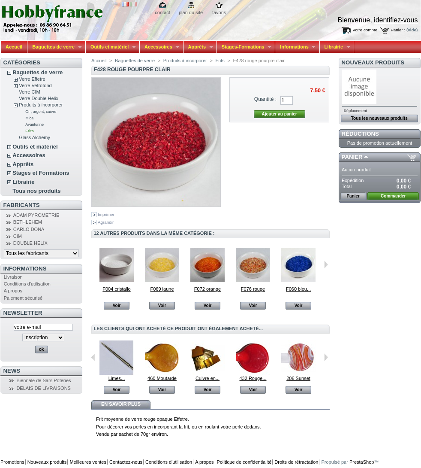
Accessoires (159, 47)
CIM (17, 236)
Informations (295, 47)
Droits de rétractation (296, 462)
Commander (393, 196)
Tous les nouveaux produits (379, 118)
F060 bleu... (298, 289)
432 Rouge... (253, 378)
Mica (29, 118)
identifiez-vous (396, 20)
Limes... (116, 378)
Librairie (335, 47)
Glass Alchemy (34, 137)
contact (162, 12)
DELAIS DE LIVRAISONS (43, 388)
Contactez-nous (125, 462)
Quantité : (265, 99)
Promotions (12, 462)
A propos (13, 290)
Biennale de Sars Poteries (43, 380)
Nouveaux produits (373, 62)
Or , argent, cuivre (40, 111)
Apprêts (198, 47)
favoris (219, 12)
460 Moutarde (162, 378)
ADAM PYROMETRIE (36, 215)
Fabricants (21, 205)
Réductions (360, 134)
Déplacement (355, 111)
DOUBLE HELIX (30, 243)
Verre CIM (29, 91)
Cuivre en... (207, 378)
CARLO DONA (29, 229)
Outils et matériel (111, 47)
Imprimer (106, 214)
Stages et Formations (40, 173)
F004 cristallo (116, 289)
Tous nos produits (36, 191)
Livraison (13, 277)
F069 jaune (162, 289)
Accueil (14, 46)
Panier (352, 157)
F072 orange (207, 289)
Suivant (326, 264)
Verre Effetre (32, 79)
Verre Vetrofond (35, 85)
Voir (117, 305)
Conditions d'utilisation (27, 283)
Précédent (93, 357)
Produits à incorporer (41, 104)
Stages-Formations (244, 47)
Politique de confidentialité (244, 462)
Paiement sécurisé (23, 298)
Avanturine (34, 124)
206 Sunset (298, 378)
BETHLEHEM (27, 222)
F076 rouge (253, 289)
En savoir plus (121, 404)
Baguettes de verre (54, 47)
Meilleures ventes (87, 462)
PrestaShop (361, 462)
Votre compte (364, 29)
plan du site (191, 12)
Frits (29, 131)
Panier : (398, 29)
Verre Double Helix (38, 98)
